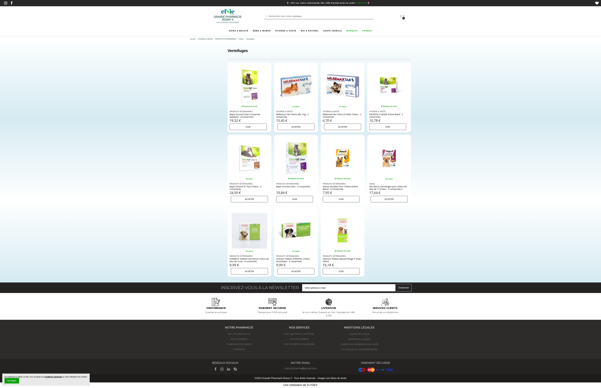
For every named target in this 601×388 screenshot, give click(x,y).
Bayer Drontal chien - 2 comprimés (293, 186)
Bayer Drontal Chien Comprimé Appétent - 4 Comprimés (245, 115)
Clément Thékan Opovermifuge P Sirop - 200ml (342, 260)
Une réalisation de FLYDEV (300, 384)
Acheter (295, 126)
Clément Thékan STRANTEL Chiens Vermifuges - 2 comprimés (293, 260)
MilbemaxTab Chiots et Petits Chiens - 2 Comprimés (342, 115)
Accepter (11, 380)
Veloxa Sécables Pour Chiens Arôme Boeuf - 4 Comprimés (340, 187)
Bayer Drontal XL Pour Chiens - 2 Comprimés (245, 187)
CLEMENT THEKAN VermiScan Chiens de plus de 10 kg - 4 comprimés (249, 260)
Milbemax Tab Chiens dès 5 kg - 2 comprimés (292, 115)
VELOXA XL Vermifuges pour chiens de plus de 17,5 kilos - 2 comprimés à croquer (388, 189)
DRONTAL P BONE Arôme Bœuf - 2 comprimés (386, 115)
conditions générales (53, 377)
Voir (248, 126)
